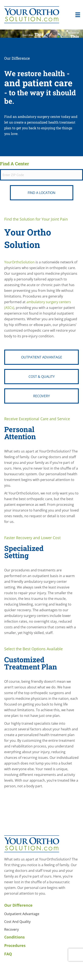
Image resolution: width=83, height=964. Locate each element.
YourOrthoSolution (19, 262)
